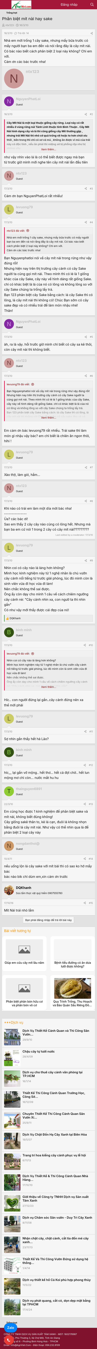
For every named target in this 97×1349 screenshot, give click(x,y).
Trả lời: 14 (22, 33)
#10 (91, 645)
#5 (91, 336)
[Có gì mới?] (84, 4)
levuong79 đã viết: (18, 384)
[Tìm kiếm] (92, 4)
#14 (91, 858)
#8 (91, 501)
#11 (91, 731)
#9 (91, 560)
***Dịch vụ (13, 1022)
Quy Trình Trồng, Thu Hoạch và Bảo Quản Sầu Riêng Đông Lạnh (72, 1005)
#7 (91, 467)
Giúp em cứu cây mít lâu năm (24, 962)
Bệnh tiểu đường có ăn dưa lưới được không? (72, 964)
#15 (91, 903)
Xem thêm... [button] (48, 149)
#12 (91, 765)
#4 (91, 222)
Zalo (10, 1328)
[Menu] (5, 5)
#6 (91, 375)
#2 (91, 114)
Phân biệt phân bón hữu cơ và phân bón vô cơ (24, 1003)
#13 (91, 804)
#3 (91, 188)
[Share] (91, 33)
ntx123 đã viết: (16, 230)
